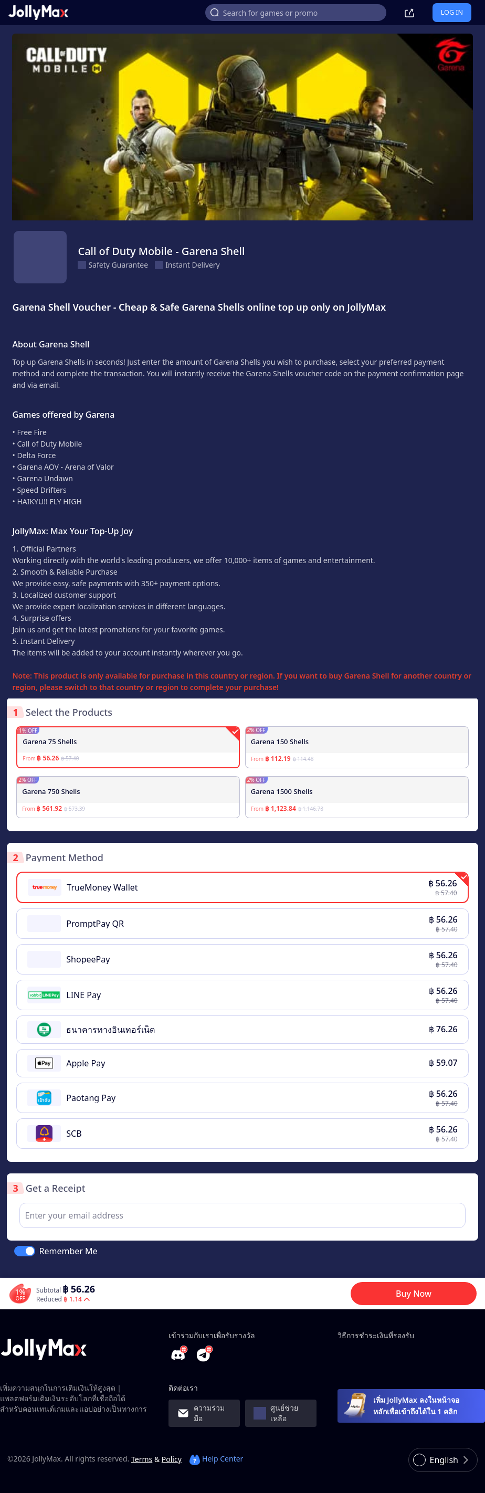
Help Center (216, 1459)
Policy (172, 1459)
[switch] (24, 1251)
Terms (141, 1459)
